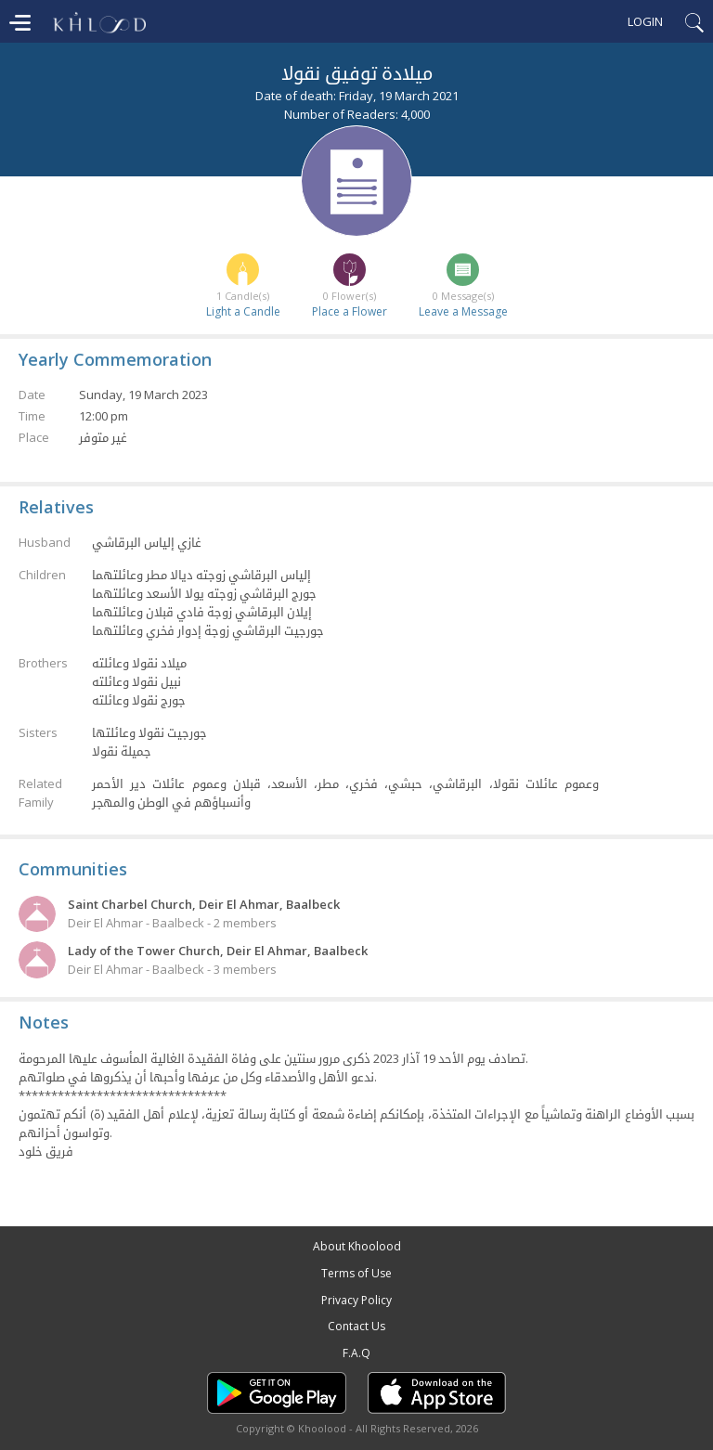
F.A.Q (356, 1353)
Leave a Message (463, 311)
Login (645, 21)
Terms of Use (356, 1273)
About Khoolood (357, 1246)
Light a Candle (243, 311)
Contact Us (356, 1326)
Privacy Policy (356, 1300)
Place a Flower (349, 311)
